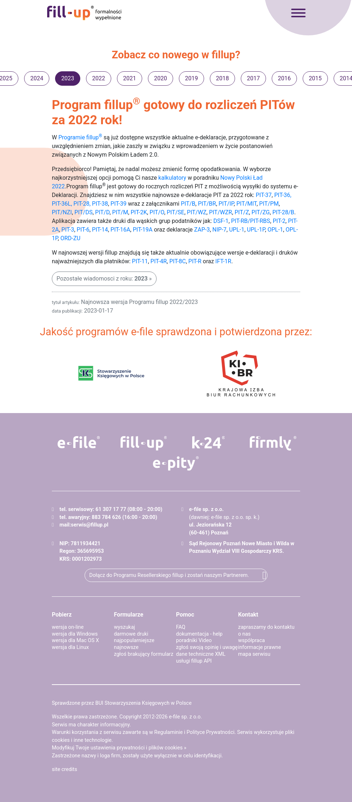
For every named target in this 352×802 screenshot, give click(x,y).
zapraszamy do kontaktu (266, 627)
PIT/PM (269, 203)
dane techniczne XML (201, 654)
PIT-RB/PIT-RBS (250, 221)
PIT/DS (83, 212)
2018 (222, 78)
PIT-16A (120, 229)
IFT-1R (223, 261)
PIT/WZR (220, 212)
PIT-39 (118, 203)
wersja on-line (68, 627)
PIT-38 (100, 203)
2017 (253, 78)
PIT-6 (83, 229)
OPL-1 (275, 229)
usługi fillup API (194, 661)
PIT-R (194, 261)
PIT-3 (68, 229)
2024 (36, 78)
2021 (129, 78)
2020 (160, 78)
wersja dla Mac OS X (75, 640)
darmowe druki (131, 634)
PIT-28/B (283, 212)
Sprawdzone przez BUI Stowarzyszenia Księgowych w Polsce (121, 703)
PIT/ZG (261, 212)
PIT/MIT (246, 203)
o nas (244, 634)
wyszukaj (124, 627)
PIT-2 (279, 221)
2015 (315, 78)
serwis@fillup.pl (89, 525)
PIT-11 (140, 261)
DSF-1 (221, 221)
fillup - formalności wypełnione (84, 13)
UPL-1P (256, 229)
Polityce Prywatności (210, 732)
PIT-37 (263, 195)
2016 (284, 78)
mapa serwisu (254, 654)
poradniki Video (194, 640)
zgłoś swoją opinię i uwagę (207, 647)
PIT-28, (82, 203)
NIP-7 (219, 229)
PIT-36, (283, 195)
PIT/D (102, 212)
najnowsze (126, 647)
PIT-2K (139, 212)
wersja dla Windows (75, 634)
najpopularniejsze (134, 640)
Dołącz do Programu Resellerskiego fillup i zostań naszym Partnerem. (169, 575)
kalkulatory (172, 177)
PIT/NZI (62, 212)
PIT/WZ (196, 212)
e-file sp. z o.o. (185, 717)
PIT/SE (175, 212)
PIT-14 (100, 229)
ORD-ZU (70, 238)
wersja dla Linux (70, 647)
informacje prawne (259, 647)
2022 (98, 78)
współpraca (251, 640)
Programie (80, 137)
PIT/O (157, 212)
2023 (67, 78)
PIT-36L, (62, 203)
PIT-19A (143, 229)
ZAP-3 (202, 229)
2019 (191, 78)
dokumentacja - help (199, 634)
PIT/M (120, 212)
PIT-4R (158, 261)
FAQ (180, 627)
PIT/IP (226, 203)
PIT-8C (177, 261)
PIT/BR (207, 203)
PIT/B (188, 203)
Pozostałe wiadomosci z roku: (102, 278)
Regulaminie (168, 732)
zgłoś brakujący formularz (143, 654)
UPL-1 (236, 229)
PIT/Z (242, 212)
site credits (64, 769)
